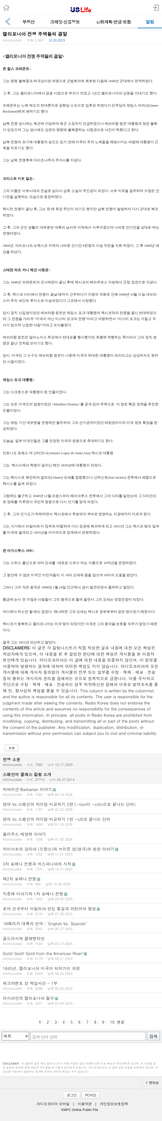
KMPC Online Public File (79, 1110)
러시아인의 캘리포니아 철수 (81, 1000)
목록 (11, 748)
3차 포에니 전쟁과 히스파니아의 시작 (81, 866)
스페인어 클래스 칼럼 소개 (81, 776)
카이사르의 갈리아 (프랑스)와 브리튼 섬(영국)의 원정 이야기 (81, 851)
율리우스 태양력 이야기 (81, 836)
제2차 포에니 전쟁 (81, 881)
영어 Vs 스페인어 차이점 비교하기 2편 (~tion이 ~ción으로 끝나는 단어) (81, 806)
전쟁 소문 (81, 762)
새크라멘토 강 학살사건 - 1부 (81, 985)
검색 (153, 1036)
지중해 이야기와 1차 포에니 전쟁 (81, 896)
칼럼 (150, 22)
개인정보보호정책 (114, 1104)
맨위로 (152, 1082)
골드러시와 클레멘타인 (81, 941)
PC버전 (90, 1095)
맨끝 (120, 1022)
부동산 (28, 22)
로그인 (72, 1095)
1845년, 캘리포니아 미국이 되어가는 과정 (81, 970)
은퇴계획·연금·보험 (113, 22)
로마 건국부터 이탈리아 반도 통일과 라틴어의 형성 (81, 911)
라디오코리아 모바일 (53, 1104)
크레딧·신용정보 (65, 22)
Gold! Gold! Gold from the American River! (81, 955)
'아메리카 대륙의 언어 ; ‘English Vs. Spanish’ (81, 926)
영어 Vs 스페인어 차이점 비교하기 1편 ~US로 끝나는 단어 (81, 821)
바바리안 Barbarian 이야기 (81, 791)
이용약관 (85, 1104)
